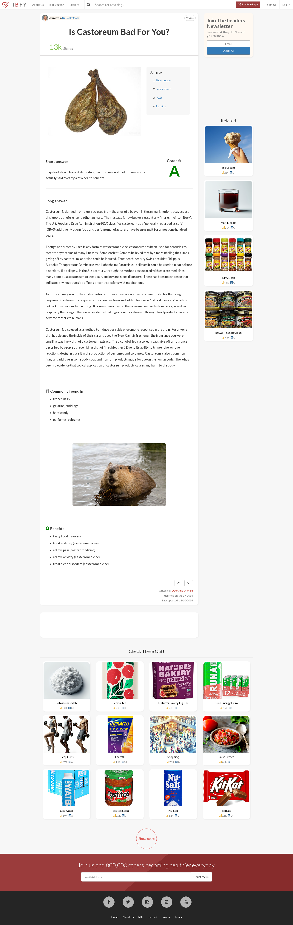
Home (114, 916)
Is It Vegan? (56, 4)
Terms (178, 916)
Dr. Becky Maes (70, 18)
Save (190, 17)
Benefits (161, 106)
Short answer (164, 80)
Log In (286, 4)
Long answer (163, 89)
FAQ (140, 916)
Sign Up (272, 4)
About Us (38, 4)
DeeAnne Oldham (182, 590)
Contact (152, 916)
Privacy (166, 916)
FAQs (159, 97)
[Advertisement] (114, 624)
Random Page (248, 4)
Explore (76, 4)
